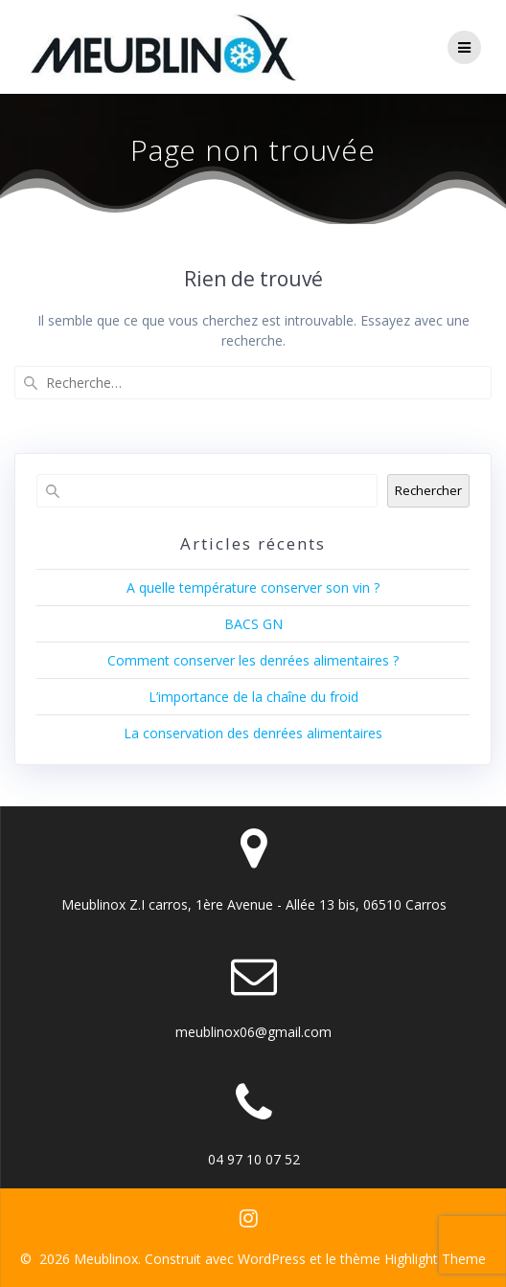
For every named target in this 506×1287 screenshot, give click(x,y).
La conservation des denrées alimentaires (253, 733)
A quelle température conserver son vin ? (253, 587)
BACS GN (253, 624)
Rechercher (428, 490)
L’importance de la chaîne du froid (253, 697)
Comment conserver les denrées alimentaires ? (253, 660)
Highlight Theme (435, 1259)
